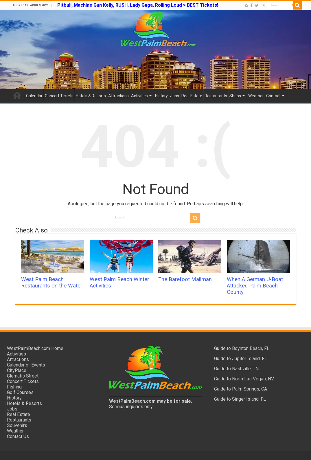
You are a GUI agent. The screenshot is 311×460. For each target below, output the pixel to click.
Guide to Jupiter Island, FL (240, 358)
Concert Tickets (59, 96)
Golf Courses (20, 392)
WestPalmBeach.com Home (35, 348)
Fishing (14, 387)
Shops (235, 96)
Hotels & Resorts (91, 96)
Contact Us (18, 436)
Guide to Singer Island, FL (240, 399)
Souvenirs (17, 425)
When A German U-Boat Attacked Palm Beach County (255, 285)
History (161, 96)
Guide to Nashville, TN (236, 368)
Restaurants (216, 96)
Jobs (174, 96)
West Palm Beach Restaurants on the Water (51, 282)
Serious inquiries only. (131, 406)
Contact (273, 96)
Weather (256, 96)
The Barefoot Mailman (185, 279)
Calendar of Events (26, 365)
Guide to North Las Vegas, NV (244, 379)
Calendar (34, 96)
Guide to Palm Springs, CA (240, 389)
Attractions (118, 96)
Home (17, 95)
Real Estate (191, 96)
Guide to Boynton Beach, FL (241, 348)
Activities (139, 96)
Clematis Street (22, 376)
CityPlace (16, 370)
